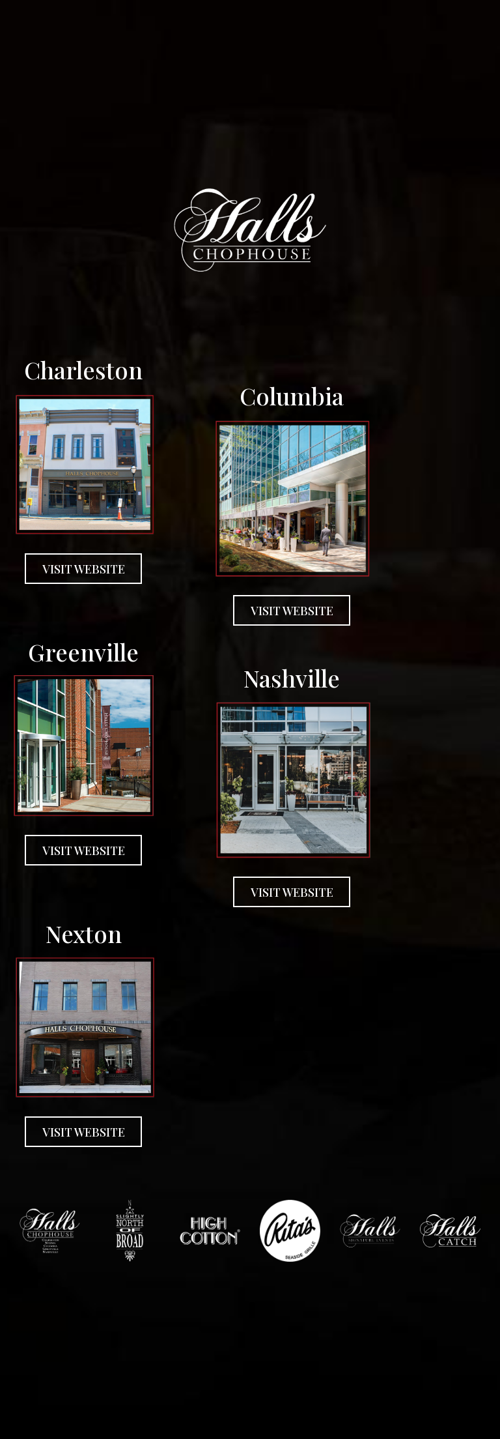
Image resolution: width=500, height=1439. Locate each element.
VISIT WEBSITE (75, 572)
